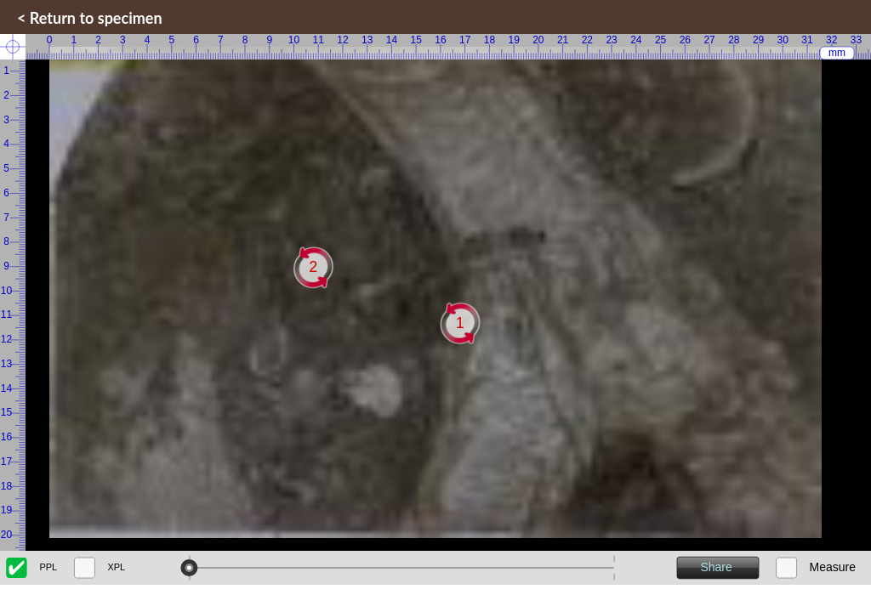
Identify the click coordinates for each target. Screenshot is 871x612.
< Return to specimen (89, 17)
